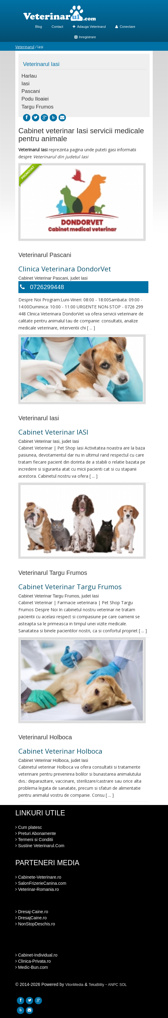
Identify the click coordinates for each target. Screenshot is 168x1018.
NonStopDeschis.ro (35, 923)
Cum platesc (28, 827)
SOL (123, 985)
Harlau (29, 76)
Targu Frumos (37, 107)
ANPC (113, 985)
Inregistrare (85, 37)
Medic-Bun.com (31, 967)
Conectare (125, 26)
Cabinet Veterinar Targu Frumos (70, 586)
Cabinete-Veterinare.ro (38, 877)
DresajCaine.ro (31, 917)
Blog (38, 26)
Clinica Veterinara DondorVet (64, 268)
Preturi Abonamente (35, 833)
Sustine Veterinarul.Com (39, 845)
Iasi (25, 83)
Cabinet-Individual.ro (36, 955)
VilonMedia (74, 985)
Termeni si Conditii (34, 839)
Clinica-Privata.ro (33, 961)
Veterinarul (24, 47)
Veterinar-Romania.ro (37, 889)
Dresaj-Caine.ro (31, 911)
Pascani (30, 91)
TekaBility (96, 985)
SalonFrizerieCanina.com (40, 883)
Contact (57, 26)
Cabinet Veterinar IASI (53, 431)
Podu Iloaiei (34, 99)
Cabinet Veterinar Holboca (60, 751)
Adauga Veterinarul (89, 26)
